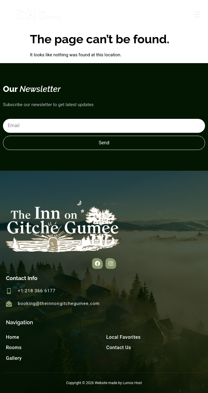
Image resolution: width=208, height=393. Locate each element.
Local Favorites (123, 337)
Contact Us (118, 347)
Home (12, 337)
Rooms (14, 347)
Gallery (14, 358)
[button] (97, 263)
